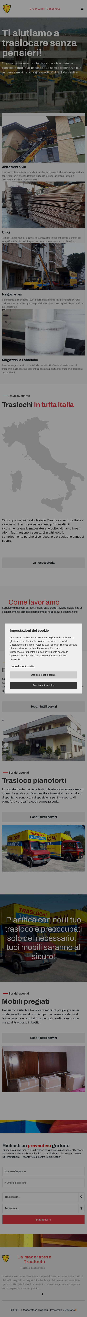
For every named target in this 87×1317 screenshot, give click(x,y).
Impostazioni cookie (22, 666)
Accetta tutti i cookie (43, 685)
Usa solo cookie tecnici (43, 674)
